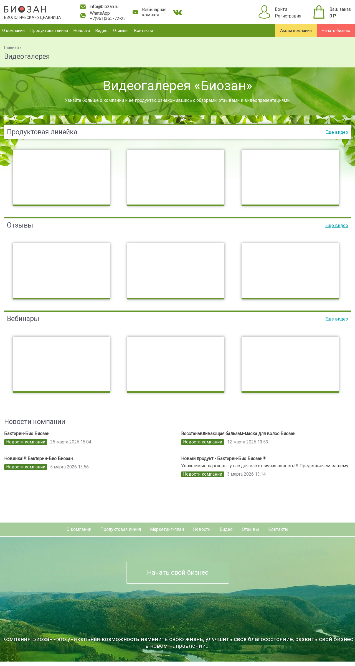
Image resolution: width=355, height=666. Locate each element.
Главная (11, 47)
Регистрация (288, 16)
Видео (101, 30)
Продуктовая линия (49, 30)
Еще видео (336, 132)
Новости (81, 30)
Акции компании (296, 30)
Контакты (143, 30)
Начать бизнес (336, 30)
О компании (13, 30)
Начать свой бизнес (177, 572)
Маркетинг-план (167, 529)
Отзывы (120, 30)
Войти (281, 9)
